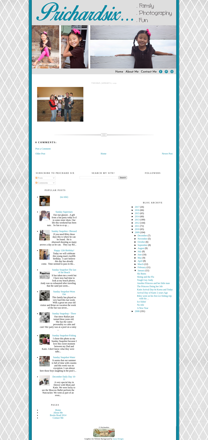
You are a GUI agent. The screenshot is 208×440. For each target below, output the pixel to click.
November (143, 238)
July (140, 251)
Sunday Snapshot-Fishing (64, 335)
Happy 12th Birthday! (64, 250)
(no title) (64, 197)
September (143, 245)
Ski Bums (141, 273)
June (140, 254)
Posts (39, 178)
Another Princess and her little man (153, 283)
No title (140, 305)
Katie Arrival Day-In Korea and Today (155, 289)
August (141, 248)
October (142, 242)
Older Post (40, 153)
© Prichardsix (104, 427)
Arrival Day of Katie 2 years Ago (152, 293)
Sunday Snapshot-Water (64, 357)
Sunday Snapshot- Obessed (64, 231)
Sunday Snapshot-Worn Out (64, 292)
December (143, 235)
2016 (137, 210)
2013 (137, 219)
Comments (42, 183)
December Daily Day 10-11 (64, 377)
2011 (137, 226)
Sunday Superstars (64, 212)
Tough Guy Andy (145, 280)
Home (119, 71)
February (142, 267)
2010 (137, 229)
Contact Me (149, 71)
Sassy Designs (118, 439)
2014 (137, 216)
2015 (137, 213)
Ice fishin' (141, 301)
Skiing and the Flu (145, 277)
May (140, 258)
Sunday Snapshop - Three (64, 313)
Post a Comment (43, 148)
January (141, 270)
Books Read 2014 (58, 415)
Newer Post (167, 153)
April (140, 261)
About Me (132, 71)
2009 (137, 232)
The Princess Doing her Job (150, 286)
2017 (137, 207)
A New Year (142, 308)
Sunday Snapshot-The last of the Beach (64, 271)
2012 (137, 223)
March (141, 264)
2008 (137, 311)
